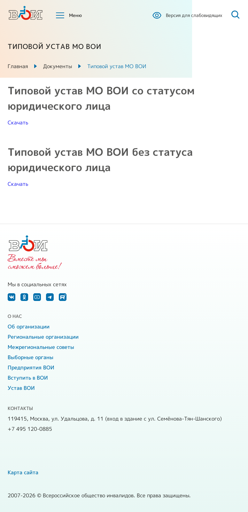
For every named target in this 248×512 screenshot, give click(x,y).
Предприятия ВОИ (31, 367)
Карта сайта (23, 472)
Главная (18, 66)
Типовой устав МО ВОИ (116, 66)
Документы (57, 66)
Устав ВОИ (21, 387)
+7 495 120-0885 (30, 428)
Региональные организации (43, 336)
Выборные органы (30, 357)
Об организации (29, 326)
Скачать (18, 122)
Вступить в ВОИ (28, 377)
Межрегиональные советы (41, 347)
